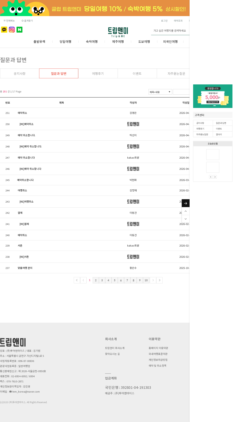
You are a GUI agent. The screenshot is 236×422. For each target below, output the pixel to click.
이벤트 (219, 128)
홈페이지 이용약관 (158, 348)
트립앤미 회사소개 (114, 348)
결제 (20, 213)
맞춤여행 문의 (25, 268)
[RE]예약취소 (26, 124)
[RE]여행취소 (26, 201)
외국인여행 (170, 41)
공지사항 (200, 122)
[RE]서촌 (24, 256)
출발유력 (39, 41)
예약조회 (178, 20)
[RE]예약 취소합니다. (30, 146)
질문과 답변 (221, 122)
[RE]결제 (24, 224)
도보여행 (144, 41)
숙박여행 (92, 41)
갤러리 (219, 134)
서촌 (20, 245)
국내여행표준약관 (158, 354)
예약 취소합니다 (26, 157)
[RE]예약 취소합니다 (30, 169)
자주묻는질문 (202, 134)
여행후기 (200, 128)
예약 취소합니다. (26, 135)
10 (146, 280)
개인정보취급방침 (158, 360)
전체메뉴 (9, 20)
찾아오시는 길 (112, 354)
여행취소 (22, 190)
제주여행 (118, 41)
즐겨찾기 (27, 20)
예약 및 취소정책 (157, 365)
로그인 (164, 20)
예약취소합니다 (25, 180)
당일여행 (65, 41)
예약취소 (22, 113)
